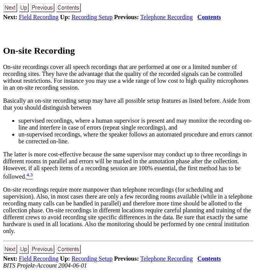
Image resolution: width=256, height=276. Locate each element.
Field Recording (39, 17)
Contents (209, 17)
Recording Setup (92, 17)
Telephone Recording (166, 17)
